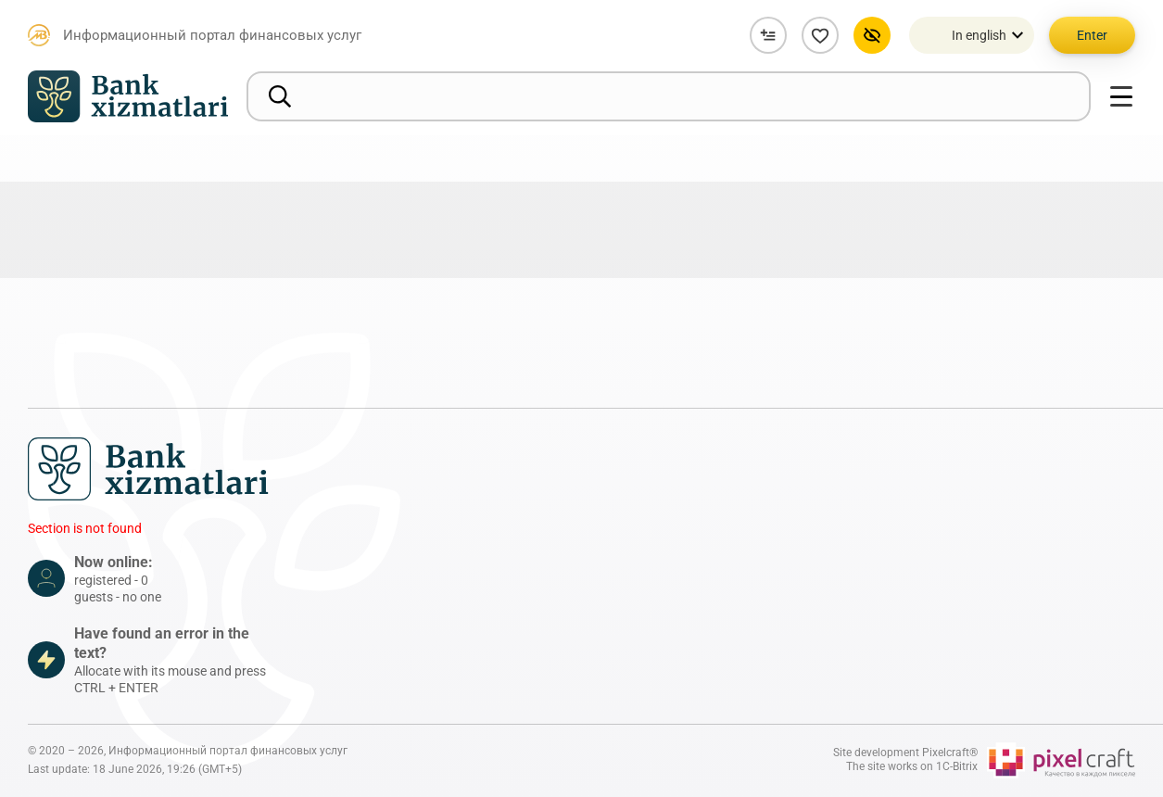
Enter (1092, 35)
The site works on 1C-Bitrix (912, 766)
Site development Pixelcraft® (905, 752)
